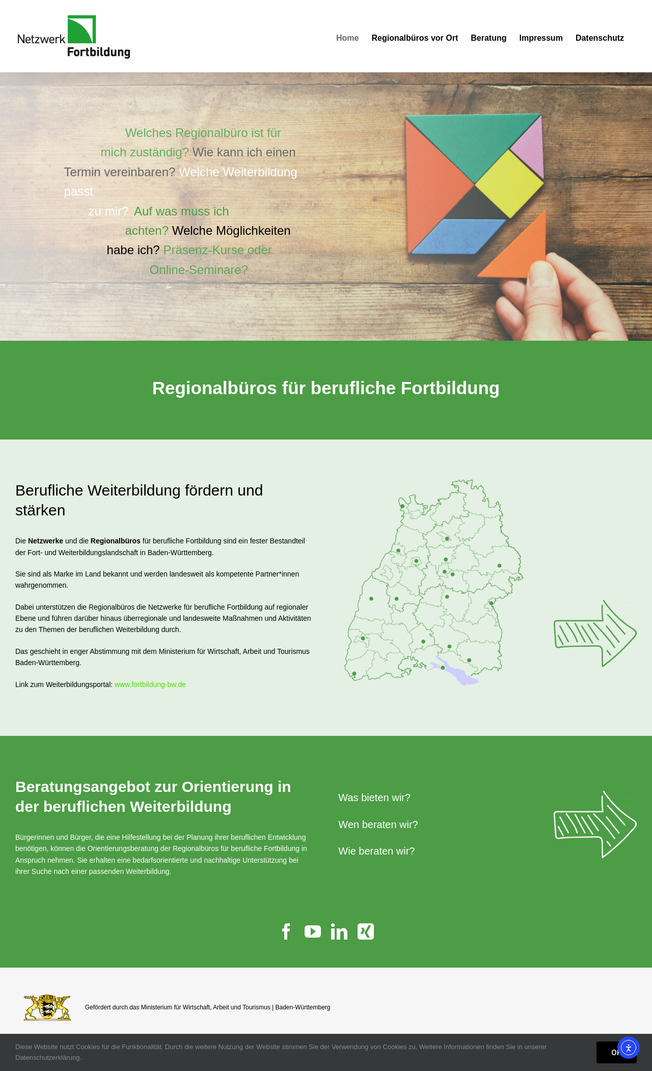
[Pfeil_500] (595, 603)
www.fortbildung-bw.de (150, 684)
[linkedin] (339, 931)
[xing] (366, 931)
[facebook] (286, 931)
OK (616, 1052)
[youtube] (313, 931)
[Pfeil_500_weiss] (595, 794)
